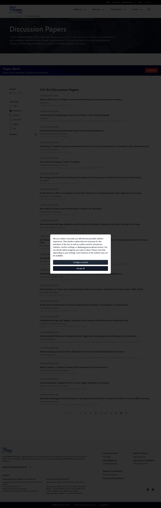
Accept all (80, 268)
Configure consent (80, 262)
